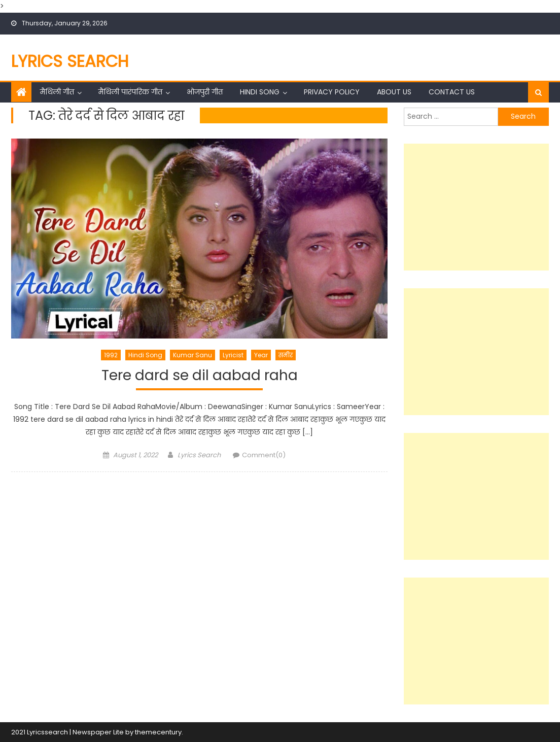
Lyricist (233, 355)
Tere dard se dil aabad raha (199, 375)
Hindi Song (259, 92)
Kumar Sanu (192, 355)
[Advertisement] (476, 207)
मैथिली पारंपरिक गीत (130, 92)
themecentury (158, 732)
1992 (111, 355)
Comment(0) (264, 455)
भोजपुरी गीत (205, 92)
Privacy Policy (332, 92)
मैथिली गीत (57, 92)
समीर (285, 355)
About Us (394, 92)
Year (261, 355)
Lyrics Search (70, 61)
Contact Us (452, 92)
